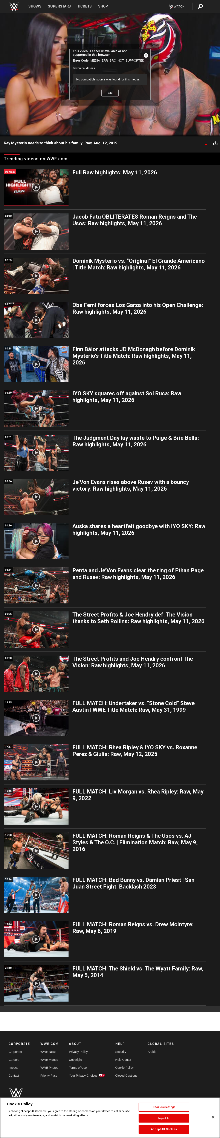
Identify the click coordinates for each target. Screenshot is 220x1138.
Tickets (84, 6)
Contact (14, 1075)
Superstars (59, 6)
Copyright (75, 1059)
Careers (14, 1059)
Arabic (152, 1051)
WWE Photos (49, 1067)
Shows (34, 6)
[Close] (213, 1117)
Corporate (15, 1051)
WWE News (48, 1051)
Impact (13, 1067)
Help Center (123, 1059)
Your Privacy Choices (83, 1075)
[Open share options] (215, 143)
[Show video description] (206, 143)
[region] (110, 1117)
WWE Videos (49, 1059)
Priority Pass (48, 1075)
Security (120, 1051)
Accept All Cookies (164, 1129)
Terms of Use (78, 1067)
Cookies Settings (164, 1107)
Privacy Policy (78, 1051)
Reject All (163, 1118)
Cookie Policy (124, 1067)
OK (110, 93)
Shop (103, 6)
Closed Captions (126, 1075)
